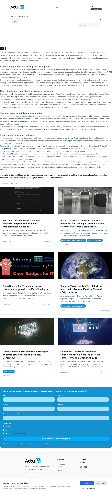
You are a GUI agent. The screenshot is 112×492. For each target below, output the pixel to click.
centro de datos (71, 138)
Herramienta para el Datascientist (73, 240)
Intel (15, 121)
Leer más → (47, 242)
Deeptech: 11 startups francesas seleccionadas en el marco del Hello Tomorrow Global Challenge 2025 (80, 354)
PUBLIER (96, 9)
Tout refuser (100, 483)
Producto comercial (95, 240)
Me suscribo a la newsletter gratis (56, 439)
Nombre (5, 395)
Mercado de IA (9, 372)
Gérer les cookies (88, 488)
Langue (14, 22)
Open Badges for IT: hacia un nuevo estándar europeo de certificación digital (25, 288)
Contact (60, 470)
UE (110, 127)
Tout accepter (87, 483)
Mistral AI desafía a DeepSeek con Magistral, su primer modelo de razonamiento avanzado (21, 223)
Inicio (13, 17)
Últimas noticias (24, 17)
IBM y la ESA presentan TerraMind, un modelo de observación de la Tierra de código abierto (81, 289)
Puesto (5, 405)
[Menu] (57, 7)
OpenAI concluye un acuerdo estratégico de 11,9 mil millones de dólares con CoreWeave (25, 354)
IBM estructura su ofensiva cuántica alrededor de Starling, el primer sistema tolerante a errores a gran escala (82, 223)
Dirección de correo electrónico (14, 414)
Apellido (60, 395)
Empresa (60, 405)
